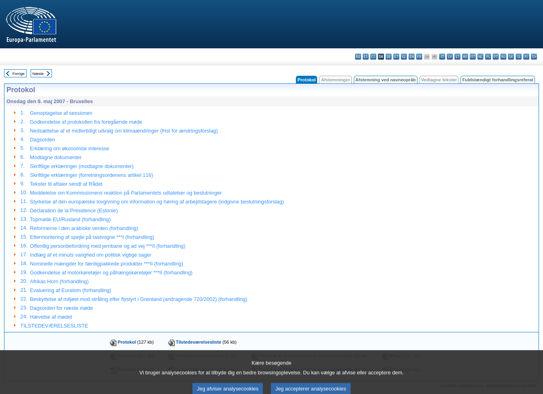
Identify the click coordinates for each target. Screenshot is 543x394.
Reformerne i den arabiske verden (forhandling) (84, 228)
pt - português (496, 57)
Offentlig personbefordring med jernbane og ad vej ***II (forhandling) (107, 246)
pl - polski (488, 57)
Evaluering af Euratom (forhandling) (70, 290)
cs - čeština (373, 57)
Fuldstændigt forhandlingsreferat (497, 79)
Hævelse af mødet (51, 317)
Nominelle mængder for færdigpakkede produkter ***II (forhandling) (106, 264)
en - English (412, 57)
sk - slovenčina (511, 57)
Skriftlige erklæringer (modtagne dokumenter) (81, 166)
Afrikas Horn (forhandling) (59, 281)
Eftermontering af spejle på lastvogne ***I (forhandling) (92, 237)
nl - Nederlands (480, 57)
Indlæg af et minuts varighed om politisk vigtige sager (90, 255)
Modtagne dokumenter (55, 157)
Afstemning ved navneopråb (385, 79)
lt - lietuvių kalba (457, 57)
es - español (366, 57)
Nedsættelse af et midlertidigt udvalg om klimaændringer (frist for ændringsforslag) (124, 131)
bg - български (358, 57)
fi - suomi (526, 57)
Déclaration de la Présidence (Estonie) (74, 210)
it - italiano (442, 57)
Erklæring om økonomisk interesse (69, 148)
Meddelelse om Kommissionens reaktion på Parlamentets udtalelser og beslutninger (126, 193)
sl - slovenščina (519, 57)
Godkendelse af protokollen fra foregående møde (86, 122)
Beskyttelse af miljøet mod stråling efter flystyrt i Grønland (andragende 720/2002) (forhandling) (138, 299)
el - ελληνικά (404, 57)
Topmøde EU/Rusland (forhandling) (70, 219)
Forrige (18, 73)
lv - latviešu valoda (450, 57)
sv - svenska (534, 57)
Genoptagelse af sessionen (61, 113)
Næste (37, 73)
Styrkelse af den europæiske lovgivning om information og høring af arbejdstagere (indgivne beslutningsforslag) (157, 202)
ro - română (503, 57)
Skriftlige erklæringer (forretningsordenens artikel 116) (91, 175)
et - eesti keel (396, 57)
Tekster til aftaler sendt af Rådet (66, 184)
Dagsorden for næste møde (61, 308)
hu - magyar (465, 57)
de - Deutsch (389, 57)
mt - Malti (473, 57)
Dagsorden (42, 140)
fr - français (419, 57)
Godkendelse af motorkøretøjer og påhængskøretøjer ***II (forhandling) (111, 273)
